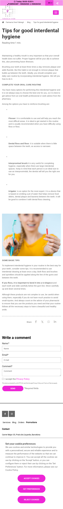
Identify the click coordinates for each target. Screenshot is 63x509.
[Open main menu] (56, 12)
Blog (28, 22)
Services (7, 422)
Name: (5, 343)
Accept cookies (31, 478)
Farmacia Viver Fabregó (15, 22)
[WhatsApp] (49, 322)
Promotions (31, 422)
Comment (7, 366)
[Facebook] (36, 322)
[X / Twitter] (42, 322)
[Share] (57, 3)
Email (5, 355)
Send (12, 388)
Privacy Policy (23, 379)
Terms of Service (49, 383)
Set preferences (31, 489)
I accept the (16, 379)
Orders (21, 422)
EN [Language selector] (49, 3)
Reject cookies (31, 500)
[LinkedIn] (55, 322)
